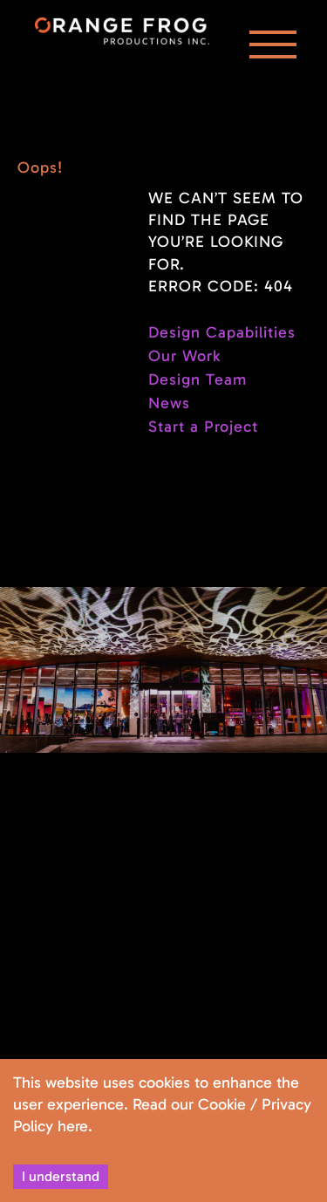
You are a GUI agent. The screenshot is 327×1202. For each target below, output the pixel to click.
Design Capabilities (222, 332)
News (169, 403)
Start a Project (203, 426)
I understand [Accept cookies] (60, 1176)
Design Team (197, 379)
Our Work (184, 355)
